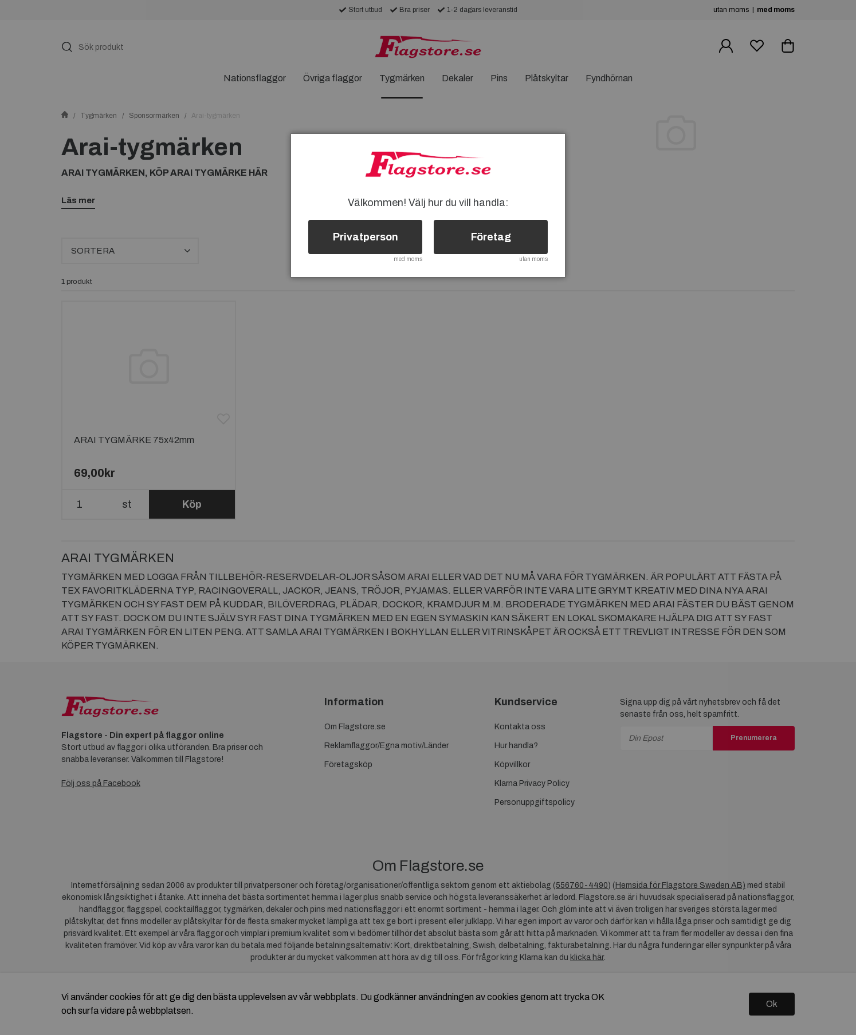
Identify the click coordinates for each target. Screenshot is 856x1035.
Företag (491, 237)
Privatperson (365, 237)
